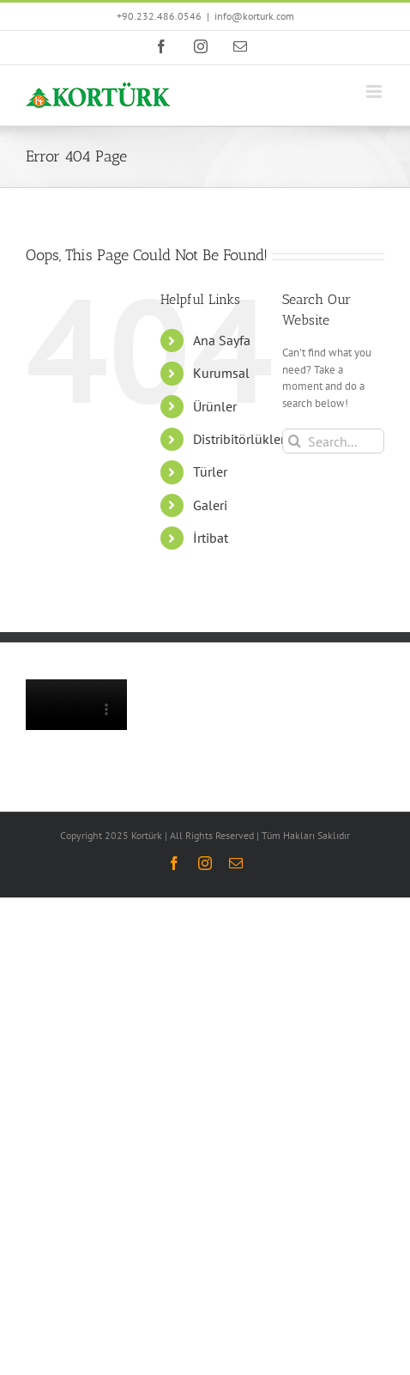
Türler (210, 471)
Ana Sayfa (221, 340)
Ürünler (215, 406)
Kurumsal (221, 372)
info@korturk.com (254, 15)
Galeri (210, 505)
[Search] (294, 441)
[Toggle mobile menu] (375, 91)
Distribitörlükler (239, 438)
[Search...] (333, 441)
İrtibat (210, 537)
